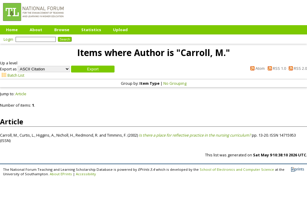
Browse (61, 29)
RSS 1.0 (276, 68)
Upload (120, 29)
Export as (8, 69)
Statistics (91, 29)
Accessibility (86, 174)
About (36, 29)
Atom (257, 68)
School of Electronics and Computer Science (237, 169)
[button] (93, 69)
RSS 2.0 (297, 68)
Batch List (12, 75)
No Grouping (174, 83)
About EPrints (61, 174)
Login (8, 39)
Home (12, 29)
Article (20, 93)
